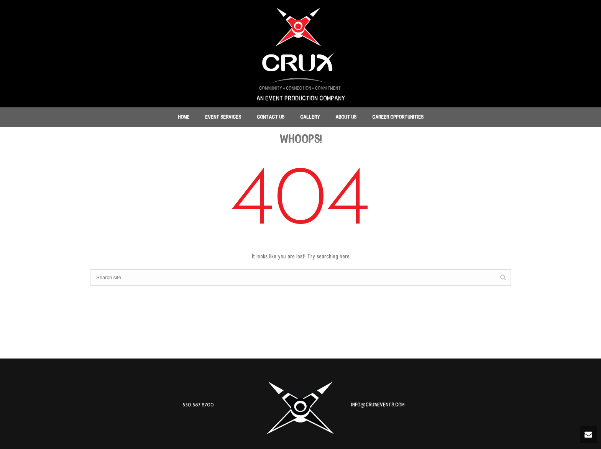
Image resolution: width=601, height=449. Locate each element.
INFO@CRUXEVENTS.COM (377, 404)
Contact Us (270, 117)
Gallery (310, 117)
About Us (345, 117)
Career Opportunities (398, 117)
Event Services (223, 117)
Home (183, 117)
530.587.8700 (198, 404)
